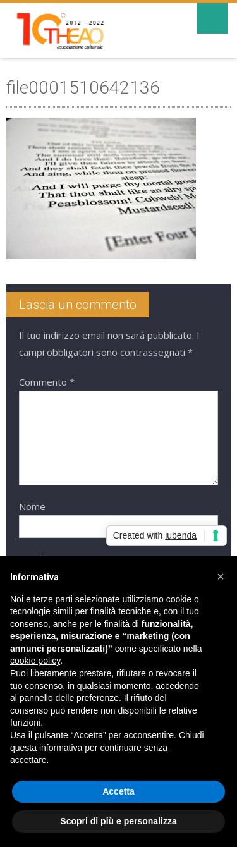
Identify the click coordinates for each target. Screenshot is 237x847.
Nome (32, 506)
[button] (220, 576)
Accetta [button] (118, 791)
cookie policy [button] (35, 660)
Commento (47, 381)
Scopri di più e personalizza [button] (118, 821)
